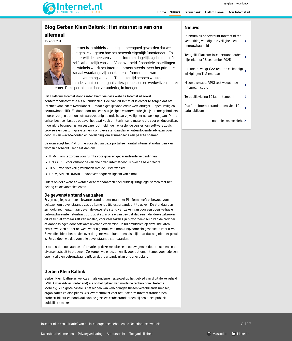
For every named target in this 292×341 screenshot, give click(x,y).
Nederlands (242, 3)
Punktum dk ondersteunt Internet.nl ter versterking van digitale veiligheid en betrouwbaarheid (212, 41)
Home (161, 12)
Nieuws (175, 12)
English (228, 3)
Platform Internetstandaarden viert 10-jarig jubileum (212, 108)
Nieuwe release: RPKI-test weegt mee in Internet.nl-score (213, 85)
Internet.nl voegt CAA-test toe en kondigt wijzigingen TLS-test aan (214, 71)
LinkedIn (243, 333)
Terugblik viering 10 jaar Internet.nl (209, 96)
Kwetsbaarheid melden (57, 333)
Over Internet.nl (239, 12)
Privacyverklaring (90, 333)
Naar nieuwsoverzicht (227, 120)
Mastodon (220, 333)
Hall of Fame (214, 12)
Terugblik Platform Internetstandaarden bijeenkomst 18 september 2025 (213, 57)
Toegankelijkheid (141, 333)
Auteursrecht (116, 333)
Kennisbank (192, 12)
